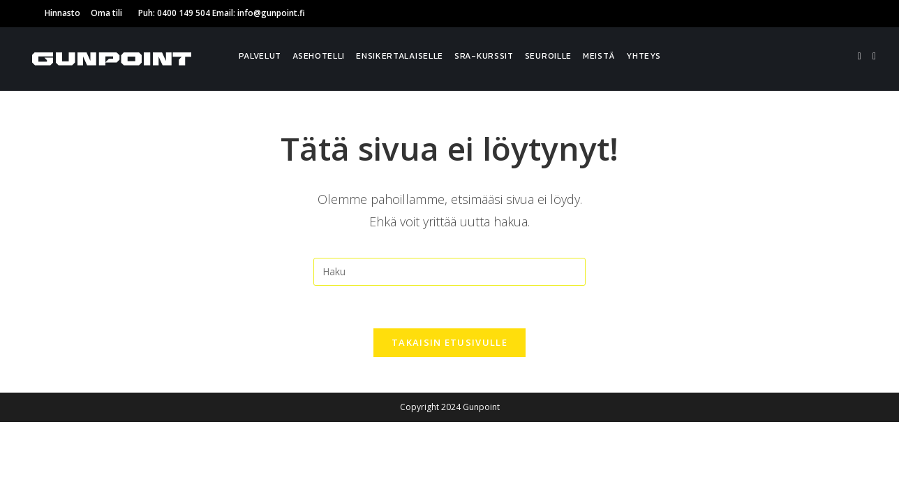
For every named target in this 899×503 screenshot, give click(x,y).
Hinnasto (62, 13)
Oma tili (106, 13)
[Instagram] (874, 56)
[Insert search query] (449, 272)
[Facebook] (859, 56)
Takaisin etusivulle (449, 342)
